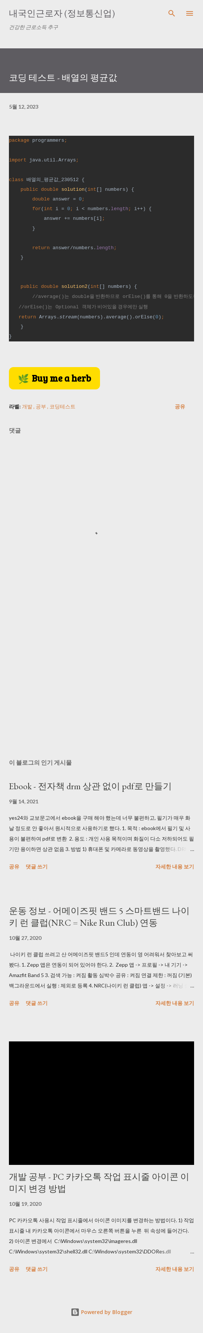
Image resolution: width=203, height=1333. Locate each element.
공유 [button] (180, 406)
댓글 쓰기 (37, 866)
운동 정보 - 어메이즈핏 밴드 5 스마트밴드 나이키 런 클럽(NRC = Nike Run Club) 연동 (99, 916)
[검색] (171, 13)
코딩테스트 (62, 406)
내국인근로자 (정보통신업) (62, 13)
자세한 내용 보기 (174, 866)
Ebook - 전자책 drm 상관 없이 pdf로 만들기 (90, 786)
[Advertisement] (101, 683)
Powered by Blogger (101, 1312)
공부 (41, 406)
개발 (27, 406)
